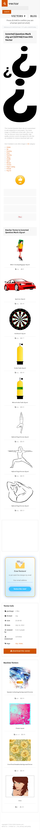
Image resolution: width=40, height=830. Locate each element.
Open (8, 161)
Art (28, 144)
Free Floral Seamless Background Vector (20, 764)
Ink (7, 149)
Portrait (9, 169)
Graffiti (9, 159)
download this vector (20, 651)
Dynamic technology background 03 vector (20, 692)
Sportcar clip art (20, 299)
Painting (9, 155)
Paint (8, 153)
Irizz (20, 800)
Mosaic (9, 163)
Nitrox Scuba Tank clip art (20, 402)
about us (4, 826)
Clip (16, 643)
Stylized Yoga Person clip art (20, 437)
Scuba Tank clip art (20, 368)
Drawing (9, 151)
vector (14, 3)
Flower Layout (20, 728)
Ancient (9, 165)
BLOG (33, 16)
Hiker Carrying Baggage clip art (20, 264)
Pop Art (9, 170)
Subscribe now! (20, 589)
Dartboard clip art (20, 333)
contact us (12, 826)
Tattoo (8, 157)
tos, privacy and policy (24, 826)
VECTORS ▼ (18, 16)
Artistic (9, 147)
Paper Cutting (11, 167)
